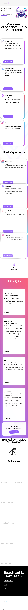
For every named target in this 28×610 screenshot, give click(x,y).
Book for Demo (3, 15)
